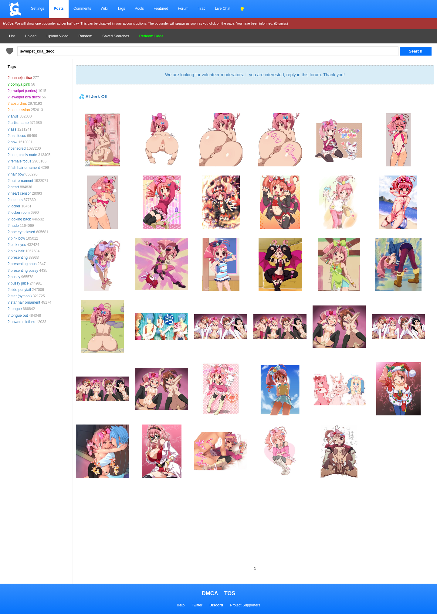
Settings (37, 8)
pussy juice (20, 283)
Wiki (104, 8)
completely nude (24, 155)
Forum (183, 8)
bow (14, 142)
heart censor (21, 193)
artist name (20, 123)
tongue (16, 309)
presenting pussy (24, 270)
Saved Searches (115, 36)
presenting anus (23, 264)
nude (15, 225)
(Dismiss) (281, 23)
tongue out (19, 315)
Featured (161, 8)
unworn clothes (23, 322)
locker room (20, 212)
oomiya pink (20, 84)
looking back (21, 219)
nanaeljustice (21, 78)
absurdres (19, 103)
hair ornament (22, 181)
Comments (82, 8)
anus (15, 116)
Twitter (197, 605)
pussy (15, 277)
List (12, 36)
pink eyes (18, 245)
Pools (139, 8)
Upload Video (57, 36)
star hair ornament (25, 302)
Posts (59, 8)
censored (18, 148)
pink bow (18, 238)
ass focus (18, 136)
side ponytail (21, 290)
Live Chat (222, 8)
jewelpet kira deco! (26, 97)
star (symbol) (21, 296)
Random (85, 36)
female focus (21, 161)
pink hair (17, 251)
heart (15, 187)
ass (13, 129)
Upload (30, 36)
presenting (19, 257)
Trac (201, 8)
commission (20, 110)
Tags (121, 8)
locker (15, 206)
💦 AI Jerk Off (93, 96)
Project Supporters (245, 605)
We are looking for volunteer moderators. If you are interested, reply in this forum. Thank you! (255, 74)
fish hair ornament (25, 167)
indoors (16, 200)
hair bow (17, 174)
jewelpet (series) (24, 91)
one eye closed (23, 232)
